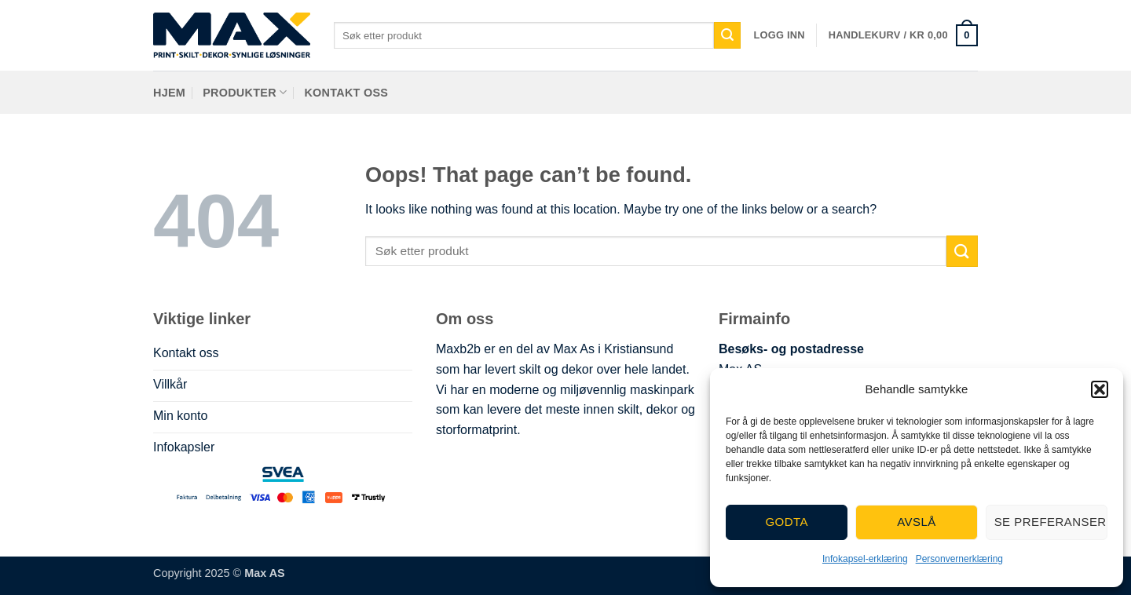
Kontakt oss (346, 92)
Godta (786, 521)
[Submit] (727, 35)
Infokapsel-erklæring (865, 558)
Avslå (916, 521)
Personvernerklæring (959, 558)
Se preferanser (1050, 521)
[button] (1099, 389)
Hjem (169, 92)
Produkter (245, 92)
